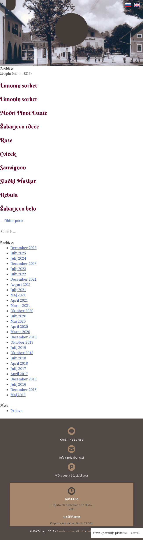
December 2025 (24, 247)
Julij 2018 (18, 358)
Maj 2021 (18, 295)
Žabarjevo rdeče (19, 126)
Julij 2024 (18, 258)
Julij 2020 (18, 316)
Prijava (17, 410)
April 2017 (19, 373)
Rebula (9, 194)
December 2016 (24, 379)
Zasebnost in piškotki (70, 531)
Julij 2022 (18, 274)
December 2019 (24, 337)
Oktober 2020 (22, 310)
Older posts (11, 220)
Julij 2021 (18, 289)
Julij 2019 (18, 347)
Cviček (8, 153)
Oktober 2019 (22, 342)
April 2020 (19, 326)
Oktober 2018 (22, 352)
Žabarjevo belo (18, 208)
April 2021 (19, 300)
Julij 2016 (18, 384)
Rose (6, 140)
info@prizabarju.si (71, 457)
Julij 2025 (18, 253)
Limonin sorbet (18, 85)
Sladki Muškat (18, 181)
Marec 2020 (20, 331)
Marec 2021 (20, 305)
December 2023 (24, 263)
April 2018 (19, 363)
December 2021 (24, 279)
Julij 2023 (18, 268)
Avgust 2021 (21, 284)
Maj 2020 (18, 321)
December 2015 (24, 389)
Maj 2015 (18, 394)
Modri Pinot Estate (23, 112)
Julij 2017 (18, 368)
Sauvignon (13, 167)
